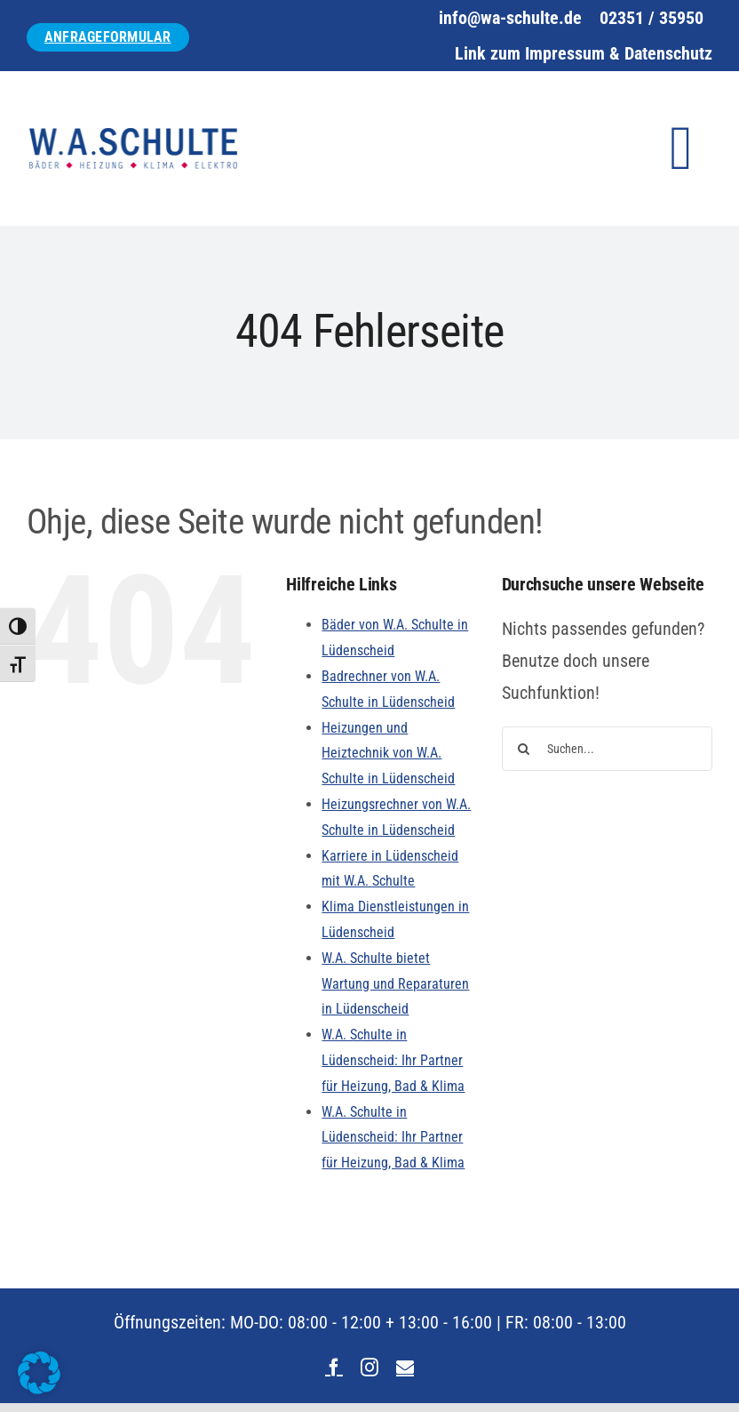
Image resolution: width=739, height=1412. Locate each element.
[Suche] (524, 748)
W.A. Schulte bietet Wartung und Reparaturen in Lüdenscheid (395, 984)
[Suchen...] (607, 748)
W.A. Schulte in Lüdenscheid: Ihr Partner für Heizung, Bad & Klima (393, 1060)
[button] (39, 1373)
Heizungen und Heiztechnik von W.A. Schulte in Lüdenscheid (388, 753)
